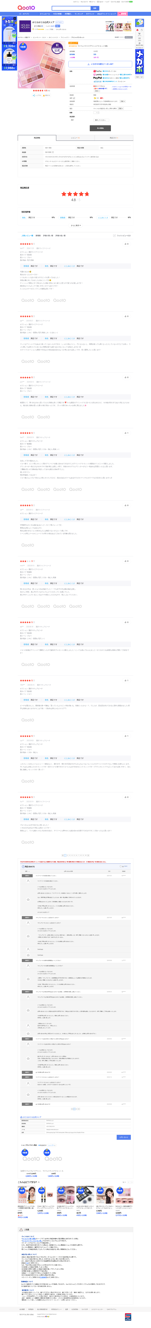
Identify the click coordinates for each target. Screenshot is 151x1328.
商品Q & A (114, 138)
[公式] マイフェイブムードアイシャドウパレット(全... (31, 1171)
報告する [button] (47, 95)
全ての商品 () (38, 26)
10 (85, 855)
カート (139, 35)
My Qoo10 (84, 2)
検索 (94, 8)
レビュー (75, 138)
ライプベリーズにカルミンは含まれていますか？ (47, 1077)
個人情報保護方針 (42, 1309)
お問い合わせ (124, 1137)
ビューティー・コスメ (39, 37)
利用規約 (31, 1309)
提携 (66, 1309)
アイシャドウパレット (77, 37)
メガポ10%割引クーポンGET (100, 64)
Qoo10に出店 (115, 2)
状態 (26, 871)
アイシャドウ (65, 37)
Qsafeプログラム (111, 1309)
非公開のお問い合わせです (44, 1072)
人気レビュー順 (27, 236)
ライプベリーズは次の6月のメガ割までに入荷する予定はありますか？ (52, 1039)
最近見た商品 (139, 45)
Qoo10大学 (125, 2)
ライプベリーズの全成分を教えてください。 (46, 875)
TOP (137, 77)
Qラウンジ (139, 26)
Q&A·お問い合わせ (61, 29)
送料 (73, 98)
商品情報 (37, 138)
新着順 (38, 236)
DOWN (142, 76)
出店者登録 (74, 1309)
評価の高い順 (48, 236)
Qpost (101, 2)
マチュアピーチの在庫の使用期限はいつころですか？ (48, 960)
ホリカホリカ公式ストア (43, 22)
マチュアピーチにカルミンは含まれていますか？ (47, 917)
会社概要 (22, 1309)
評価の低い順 (60, 236)
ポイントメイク (53, 37)
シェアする (38, 95)
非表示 (125, 866)
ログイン (76, 2)
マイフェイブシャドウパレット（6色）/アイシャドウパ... (53, 1171)
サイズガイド (139, 48)
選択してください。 (101, 120)
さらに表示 (75, 225)
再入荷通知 (100, 128)
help (53, 152)
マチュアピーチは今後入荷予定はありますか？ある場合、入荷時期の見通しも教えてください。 (58, 991)
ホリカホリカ (73, 46)
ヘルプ (107, 2)
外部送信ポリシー (56, 1309)
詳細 (96, 91)
